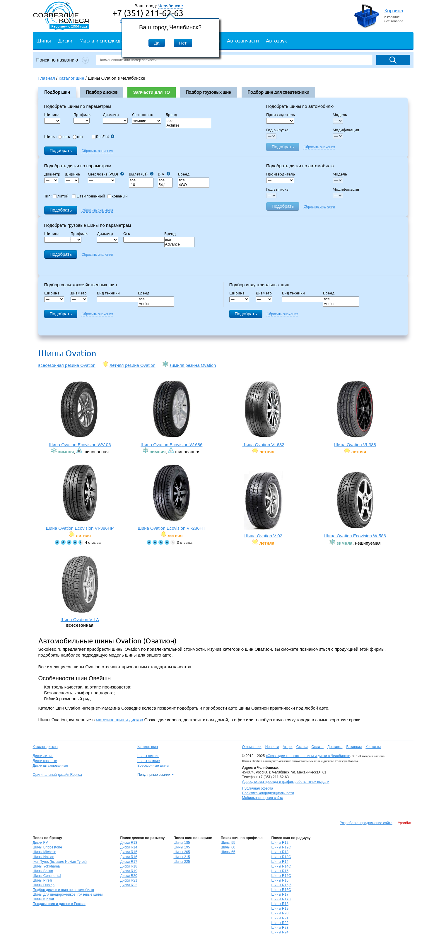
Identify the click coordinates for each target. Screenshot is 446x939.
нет (78, 136)
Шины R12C (281, 847)
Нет (183, 42)
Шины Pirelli (42, 880)
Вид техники (110, 293)
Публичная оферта (257, 788)
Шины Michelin (44, 852)
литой (61, 196)
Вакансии (354, 747)
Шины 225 (181, 862)
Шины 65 (228, 852)
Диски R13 (128, 843)
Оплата (318, 747)
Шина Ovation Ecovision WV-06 (80, 413)
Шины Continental (47, 876)
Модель (340, 114)
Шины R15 (279, 871)
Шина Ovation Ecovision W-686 (171, 413)
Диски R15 (128, 852)
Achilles (188, 125)
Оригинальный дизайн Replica (57, 775)
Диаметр (112, 114)
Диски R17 (128, 862)
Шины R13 (279, 852)
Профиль (84, 114)
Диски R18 (128, 866)
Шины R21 (279, 918)
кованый (117, 196)
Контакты (373, 747)
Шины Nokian (43, 857)
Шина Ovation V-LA (80, 588)
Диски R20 (128, 876)
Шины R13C (281, 857)
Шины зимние (148, 761)
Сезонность (142, 114)
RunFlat (103, 136)
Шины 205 (181, 852)
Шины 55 (228, 843)
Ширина (51, 114)
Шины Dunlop (43, 885)
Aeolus (156, 303)
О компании (252, 747)
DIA (164, 174)
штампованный (88, 196)
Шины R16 (279, 880)
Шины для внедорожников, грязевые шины (68, 894)
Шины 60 (228, 847)
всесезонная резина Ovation (67, 365)
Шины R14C (281, 866)
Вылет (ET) (141, 174)
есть (64, 136)
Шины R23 (279, 928)
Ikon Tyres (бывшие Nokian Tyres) (60, 862)
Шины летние (148, 756)
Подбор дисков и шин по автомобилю (63, 890)
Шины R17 (279, 894)
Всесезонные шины (153, 766)
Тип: (48, 196)
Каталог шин (147, 747)
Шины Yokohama (46, 866)
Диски (65, 40)
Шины (43, 40)
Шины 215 (181, 857)
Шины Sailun (43, 871)
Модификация (346, 129)
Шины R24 (279, 932)
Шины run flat (43, 899)
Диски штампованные (50, 766)
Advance (179, 244)
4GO (193, 185)
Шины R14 (279, 862)
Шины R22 (279, 923)
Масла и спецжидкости (106, 40)
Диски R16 (128, 857)
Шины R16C (281, 890)
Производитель (280, 114)
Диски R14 (128, 847)
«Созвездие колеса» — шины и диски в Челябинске (308, 756)
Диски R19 (128, 871)
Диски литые (43, 756)
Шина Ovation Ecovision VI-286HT (171, 497)
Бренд (171, 114)
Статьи (302, 747)
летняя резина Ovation (132, 365)
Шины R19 (279, 908)
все (188, 120)
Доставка (335, 747)
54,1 (165, 185)
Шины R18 (279, 904)
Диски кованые (45, 761)
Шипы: (50, 136)
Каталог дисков (45, 747)
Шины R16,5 (281, 885)
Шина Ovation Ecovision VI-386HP (80, 497)
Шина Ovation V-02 (263, 504)
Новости (272, 747)
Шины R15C (281, 876)
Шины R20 (279, 913)
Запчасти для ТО (151, 92)
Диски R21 (128, 880)
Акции (288, 747)
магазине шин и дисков (119, 719)
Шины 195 (181, 847)
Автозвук (276, 40)
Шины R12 (279, 843)
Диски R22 (128, 885)
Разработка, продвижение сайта (366, 823)
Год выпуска (277, 129)
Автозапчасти (243, 40)
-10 (141, 185)
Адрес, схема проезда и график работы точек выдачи (285, 782)
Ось (128, 233)
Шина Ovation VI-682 (263, 413)
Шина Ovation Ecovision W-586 (355, 504)
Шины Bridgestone (47, 847)
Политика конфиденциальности (268, 793)
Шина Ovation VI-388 (355, 413)
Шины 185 (181, 843)
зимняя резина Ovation (193, 365)
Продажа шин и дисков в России (59, 904)
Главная (46, 78)
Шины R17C (281, 899)
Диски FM (40, 843)
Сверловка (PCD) (106, 174)
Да (157, 42)
